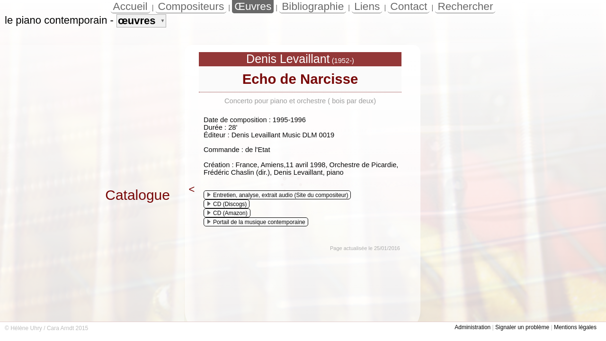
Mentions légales (575, 327)
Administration (472, 327)
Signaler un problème (522, 327)
